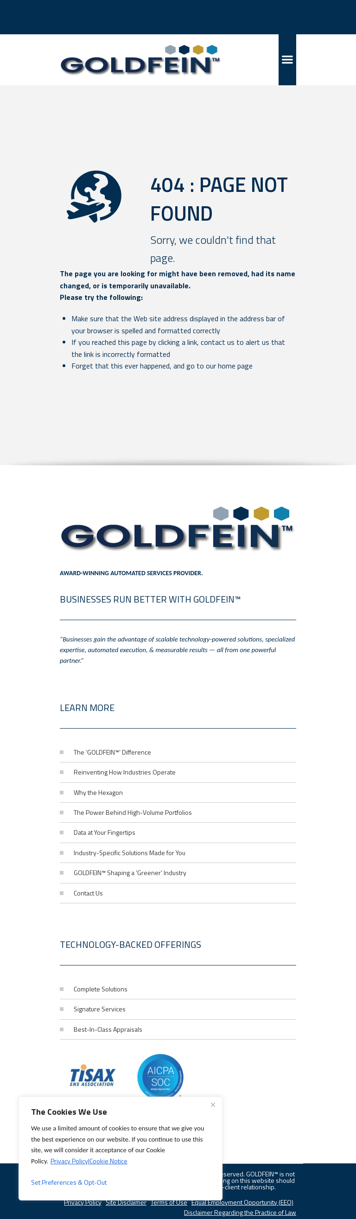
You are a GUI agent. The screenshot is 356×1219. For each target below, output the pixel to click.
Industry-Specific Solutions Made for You (129, 852)
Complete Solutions (100, 989)
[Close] (212, 1104)
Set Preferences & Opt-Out (69, 1182)
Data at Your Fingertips (104, 832)
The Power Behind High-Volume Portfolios (133, 812)
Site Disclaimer (126, 1201)
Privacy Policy (83, 1201)
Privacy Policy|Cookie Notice (89, 1161)
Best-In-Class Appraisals (108, 1029)
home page (235, 365)
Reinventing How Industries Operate (125, 772)
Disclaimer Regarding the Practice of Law (240, 1212)
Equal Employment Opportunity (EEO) (242, 1201)
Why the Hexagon (98, 792)
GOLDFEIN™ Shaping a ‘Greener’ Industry (130, 872)
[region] (120, 1148)
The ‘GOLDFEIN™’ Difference (112, 752)
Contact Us (88, 893)
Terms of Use (169, 1201)
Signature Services (100, 1009)
